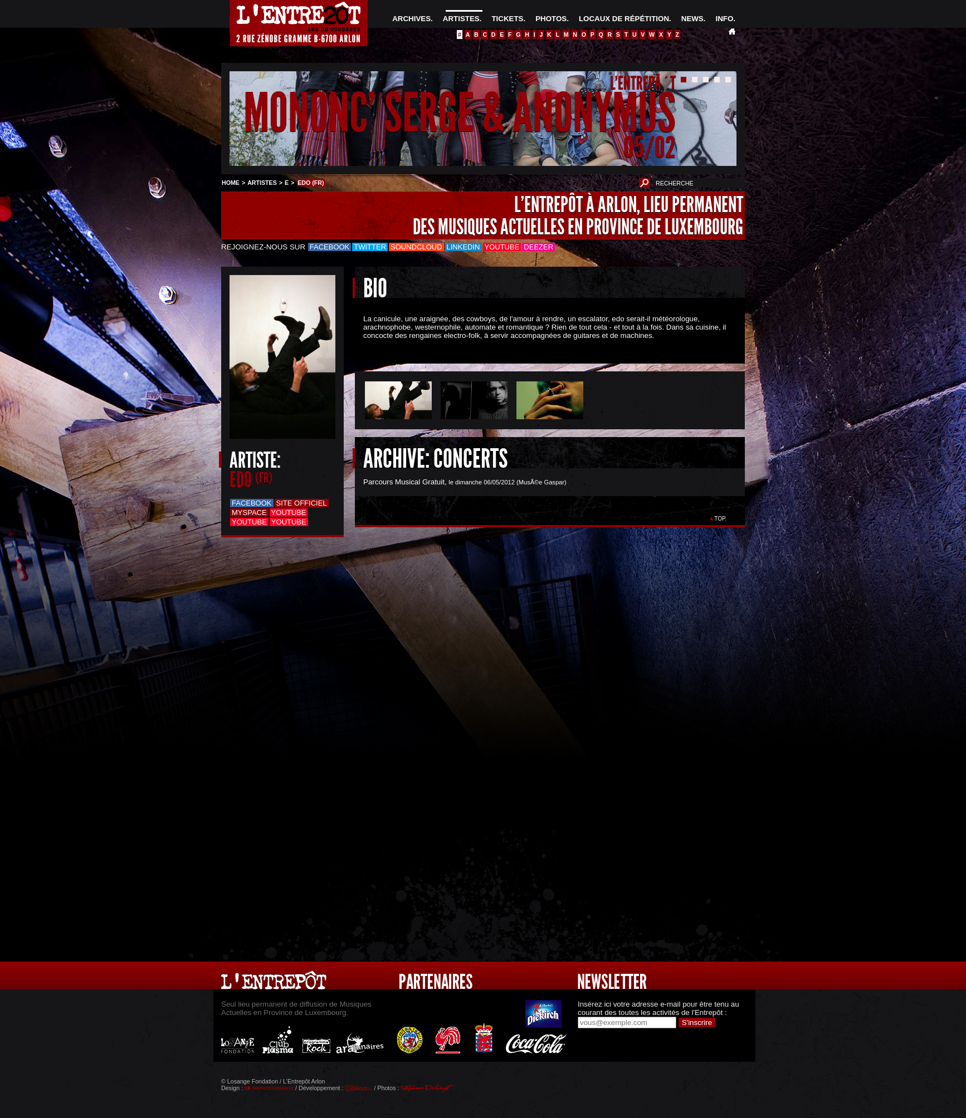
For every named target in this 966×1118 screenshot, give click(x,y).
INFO (724, 18)
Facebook (330, 247)
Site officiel (301, 503)
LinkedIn (463, 247)
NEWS (692, 18)
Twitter (370, 247)
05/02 (649, 147)
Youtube (502, 247)
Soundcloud (416, 247)
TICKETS (507, 18)
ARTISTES (461, 18)
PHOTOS (551, 18)
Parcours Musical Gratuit (404, 482)
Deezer (538, 247)
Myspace (249, 512)
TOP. (720, 519)
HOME (231, 182)
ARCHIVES (411, 18)
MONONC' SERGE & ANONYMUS (459, 113)
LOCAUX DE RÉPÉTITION (624, 18)
